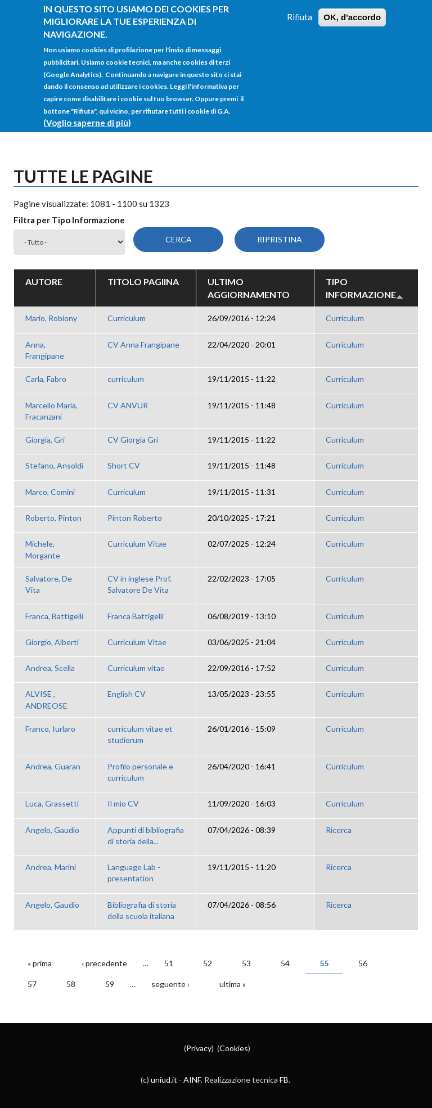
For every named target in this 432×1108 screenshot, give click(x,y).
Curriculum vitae (136, 668)
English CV (126, 694)
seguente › (170, 984)
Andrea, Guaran (52, 766)
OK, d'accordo (352, 10)
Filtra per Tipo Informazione (69, 220)
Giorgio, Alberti (52, 642)
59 (109, 984)
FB (284, 1079)
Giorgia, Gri (45, 439)
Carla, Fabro (45, 379)
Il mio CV (123, 803)
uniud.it (164, 1079)
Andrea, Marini (50, 867)
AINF (192, 1079)
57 (32, 984)
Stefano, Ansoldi (54, 465)
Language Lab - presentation (133, 872)
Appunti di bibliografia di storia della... (145, 835)
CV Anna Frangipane (143, 344)
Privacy (199, 1048)
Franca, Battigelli (54, 616)
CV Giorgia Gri (132, 439)
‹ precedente (104, 963)
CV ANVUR (127, 405)
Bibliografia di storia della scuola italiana (141, 910)
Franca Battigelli (135, 616)
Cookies (233, 1048)
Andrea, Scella (50, 668)
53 (246, 963)
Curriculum (126, 318)
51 (168, 963)
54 (285, 963)
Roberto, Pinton (53, 518)
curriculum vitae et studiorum (140, 734)
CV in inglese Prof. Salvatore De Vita (139, 584)
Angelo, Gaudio (52, 830)
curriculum (125, 379)
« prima (40, 963)
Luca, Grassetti (52, 803)
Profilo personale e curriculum (140, 772)
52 (207, 963)
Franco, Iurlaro (50, 728)
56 (362, 963)
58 (70, 984)
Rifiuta (299, 9)
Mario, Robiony (51, 318)
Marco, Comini (50, 492)
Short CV (123, 465)
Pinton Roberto (134, 518)
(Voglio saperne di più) (87, 115)
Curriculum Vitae (136, 543)
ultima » (232, 984)
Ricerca (339, 830)
